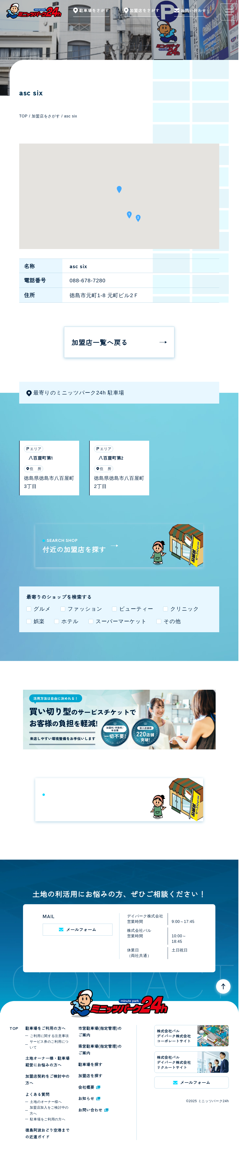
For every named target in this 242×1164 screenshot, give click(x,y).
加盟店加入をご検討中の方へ (49, 1110)
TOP (14, 1028)
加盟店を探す (90, 1075)
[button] (119, 191)
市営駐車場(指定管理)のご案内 (100, 1031)
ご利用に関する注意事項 (49, 1036)
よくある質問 (37, 1094)
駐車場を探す (90, 1064)
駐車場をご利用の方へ (45, 1028)
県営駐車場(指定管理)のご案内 (100, 1049)
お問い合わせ (93, 1110)
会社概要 (89, 1087)
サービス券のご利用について (49, 1044)
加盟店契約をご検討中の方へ (47, 1079)
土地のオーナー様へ (46, 1102)
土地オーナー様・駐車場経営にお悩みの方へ (47, 1061)
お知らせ (89, 1098)
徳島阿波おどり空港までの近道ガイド (47, 1133)
